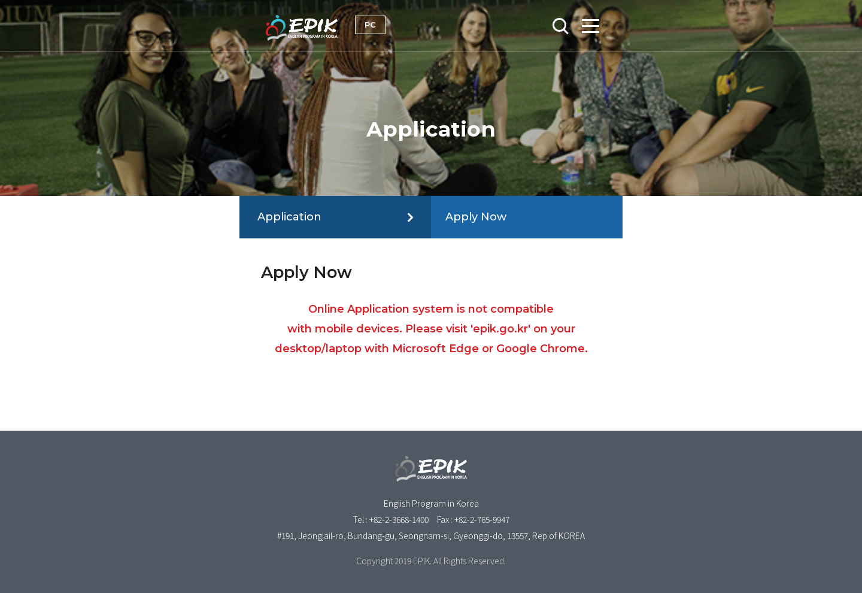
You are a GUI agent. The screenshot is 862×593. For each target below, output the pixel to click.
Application (289, 216)
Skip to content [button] (431, 1)
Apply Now (475, 216)
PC (370, 24)
